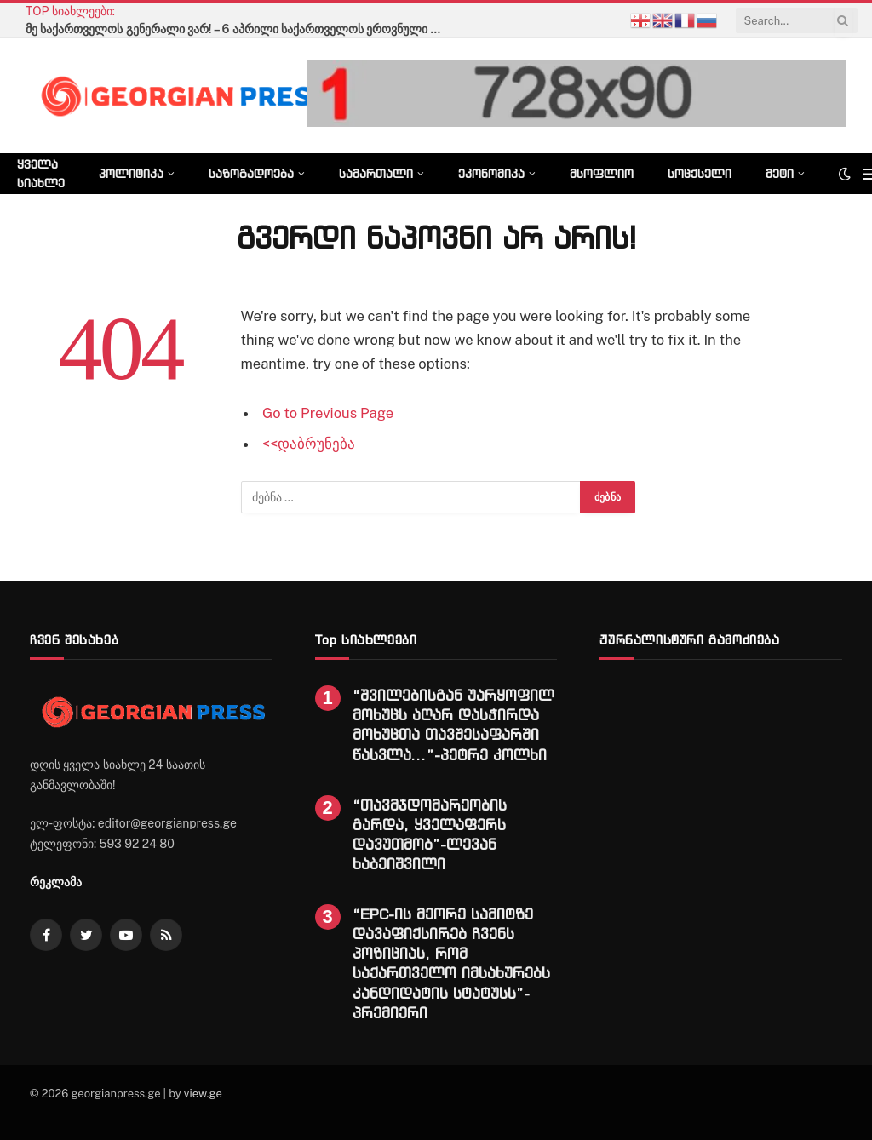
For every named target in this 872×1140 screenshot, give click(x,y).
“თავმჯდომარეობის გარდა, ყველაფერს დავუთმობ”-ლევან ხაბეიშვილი (430, 834)
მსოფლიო (602, 173)
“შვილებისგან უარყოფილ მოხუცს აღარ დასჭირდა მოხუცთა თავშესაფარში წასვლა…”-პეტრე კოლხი (453, 724)
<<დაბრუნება (308, 443)
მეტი (780, 173)
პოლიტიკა (131, 173)
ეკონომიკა (491, 173)
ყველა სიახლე (41, 173)
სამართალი (376, 173)
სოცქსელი (699, 173)
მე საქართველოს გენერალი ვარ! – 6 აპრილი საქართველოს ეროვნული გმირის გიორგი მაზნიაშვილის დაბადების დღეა (238, 29)
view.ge (203, 1093)
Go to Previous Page (327, 412)
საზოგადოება (251, 173)
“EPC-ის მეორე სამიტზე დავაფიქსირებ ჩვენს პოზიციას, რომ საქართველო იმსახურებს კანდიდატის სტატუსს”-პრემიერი (451, 963)
